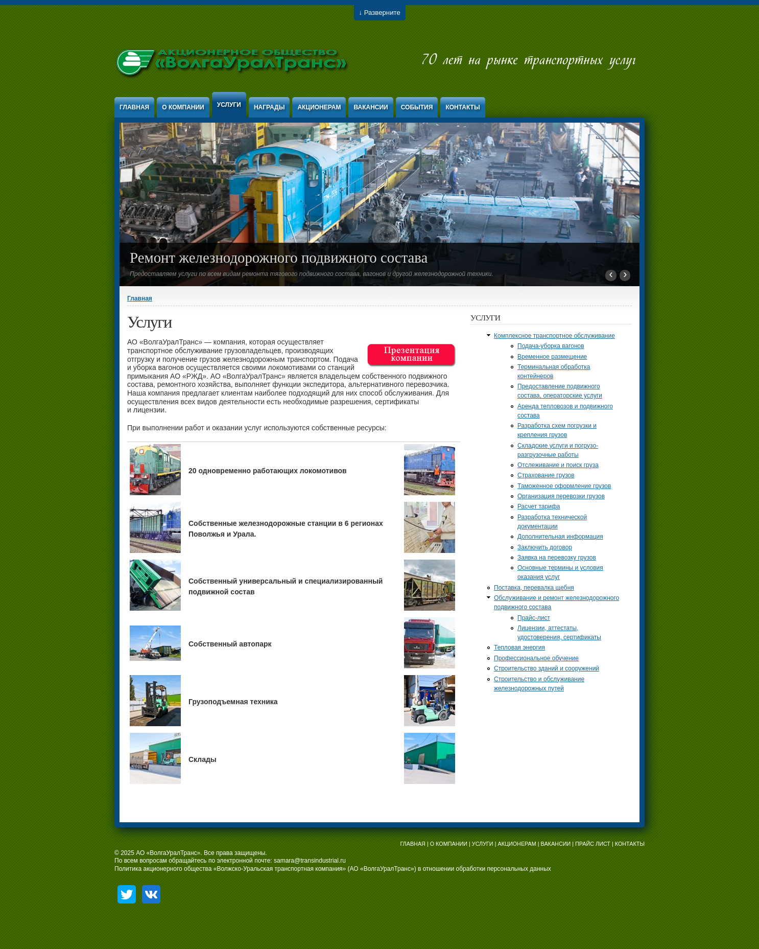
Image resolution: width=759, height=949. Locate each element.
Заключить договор (544, 547)
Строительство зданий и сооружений (546, 668)
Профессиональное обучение (536, 658)
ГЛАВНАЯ (412, 844)
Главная (134, 107)
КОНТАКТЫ (630, 844)
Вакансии (370, 107)
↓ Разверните (379, 12)
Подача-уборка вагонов (550, 346)
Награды (269, 107)
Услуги (229, 104)
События (417, 107)
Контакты (462, 107)
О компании (183, 107)
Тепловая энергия (519, 647)
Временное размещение (552, 356)
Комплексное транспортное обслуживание (554, 335)
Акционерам (319, 107)
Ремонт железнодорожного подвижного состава (279, 257)
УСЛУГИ (482, 844)
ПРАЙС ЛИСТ (592, 844)
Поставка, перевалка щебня (534, 587)
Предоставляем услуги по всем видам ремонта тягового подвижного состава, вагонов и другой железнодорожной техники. (311, 273)
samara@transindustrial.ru (310, 860)
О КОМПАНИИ (448, 844)
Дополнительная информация (560, 536)
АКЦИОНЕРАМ (516, 844)
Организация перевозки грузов (561, 496)
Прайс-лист (533, 617)
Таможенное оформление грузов (564, 486)
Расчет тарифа (538, 506)
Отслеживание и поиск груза (558, 465)
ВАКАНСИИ (556, 844)
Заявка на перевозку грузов (556, 557)
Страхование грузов (546, 475)
